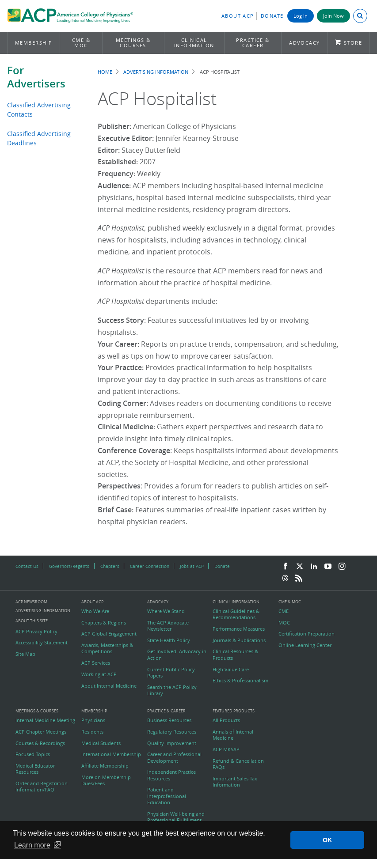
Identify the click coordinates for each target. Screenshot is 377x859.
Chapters (109, 566)
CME (283, 611)
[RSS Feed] (298, 578)
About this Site (31, 620)
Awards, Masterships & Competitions (107, 648)
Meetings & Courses (133, 43)
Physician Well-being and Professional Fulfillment (176, 817)
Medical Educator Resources (35, 769)
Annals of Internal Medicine (233, 735)
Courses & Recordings (40, 743)
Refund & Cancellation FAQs (238, 764)
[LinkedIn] (313, 566)
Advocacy (304, 42)
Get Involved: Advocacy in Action (176, 654)
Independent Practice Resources (171, 775)
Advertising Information (155, 71)
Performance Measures (239, 629)
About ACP (237, 15)
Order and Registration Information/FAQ (41, 786)
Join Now (333, 15)
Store (353, 42)
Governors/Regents (69, 566)
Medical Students (101, 743)
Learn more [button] (32, 845)
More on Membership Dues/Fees (106, 780)
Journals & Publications (239, 640)
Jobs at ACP (192, 566)
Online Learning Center (304, 645)
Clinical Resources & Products (235, 654)
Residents (92, 732)
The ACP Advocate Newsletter (168, 626)
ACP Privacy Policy (36, 631)
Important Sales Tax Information (235, 782)
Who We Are (95, 611)
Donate (272, 15)
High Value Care (231, 669)
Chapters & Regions (103, 623)
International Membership (111, 754)
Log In (300, 15)
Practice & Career (253, 43)
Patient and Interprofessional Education (166, 796)
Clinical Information (194, 43)
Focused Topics (32, 754)
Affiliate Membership (105, 766)
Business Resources (169, 720)
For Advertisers (36, 77)
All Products (226, 720)
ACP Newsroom (31, 602)
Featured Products (234, 711)
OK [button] (327, 840)
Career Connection (149, 566)
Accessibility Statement (41, 643)
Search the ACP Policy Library (172, 690)
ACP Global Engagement (109, 634)
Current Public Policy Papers (171, 672)
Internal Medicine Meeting (45, 720)
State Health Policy (168, 640)
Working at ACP (99, 674)
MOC (284, 623)
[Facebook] (285, 566)
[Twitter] (299, 566)
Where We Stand (166, 611)
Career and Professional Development (174, 757)
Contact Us (26, 566)
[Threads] (285, 578)
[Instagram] (342, 566)
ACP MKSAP (226, 749)
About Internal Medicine (109, 686)
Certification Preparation (306, 634)
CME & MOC (81, 43)
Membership (34, 42)
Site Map (25, 654)
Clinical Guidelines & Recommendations (236, 614)
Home (105, 71)
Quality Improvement (171, 743)
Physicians (93, 720)
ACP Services (95, 663)
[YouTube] (327, 566)
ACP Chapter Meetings (40, 732)
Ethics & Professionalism (240, 680)
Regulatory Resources (171, 732)
